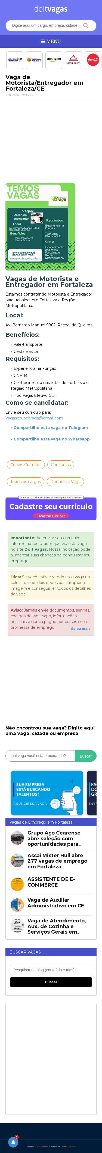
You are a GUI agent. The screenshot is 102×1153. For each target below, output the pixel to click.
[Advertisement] (51, 140)
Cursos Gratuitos (25, 464)
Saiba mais (80, 629)
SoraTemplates (42, 1146)
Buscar (86, 756)
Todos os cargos (25, 481)
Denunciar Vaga (65, 481)
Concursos (61, 464)
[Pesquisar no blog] (51, 970)
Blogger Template (68, 1146)
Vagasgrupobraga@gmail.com (34, 418)
